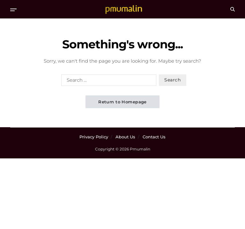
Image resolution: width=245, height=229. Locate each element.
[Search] (232, 9)
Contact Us (154, 136)
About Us (125, 136)
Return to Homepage (122, 101)
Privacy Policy (93, 136)
